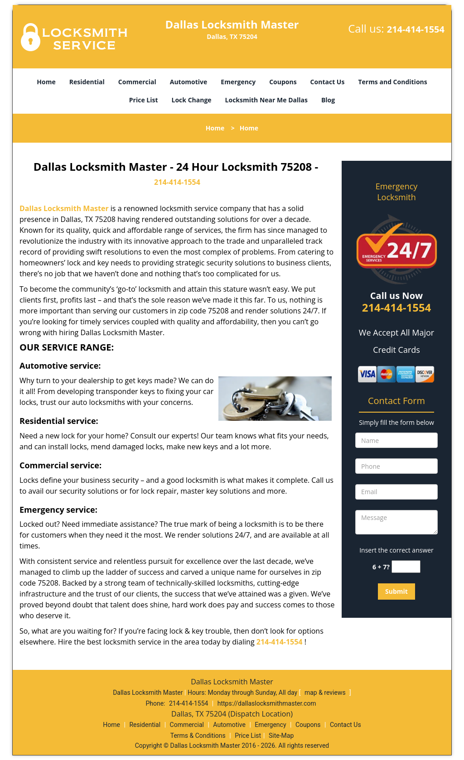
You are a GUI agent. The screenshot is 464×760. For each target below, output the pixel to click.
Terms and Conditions (392, 81)
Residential (87, 81)
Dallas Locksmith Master (64, 208)
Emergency (238, 81)
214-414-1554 (416, 29)
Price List (143, 100)
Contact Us (327, 81)
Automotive (189, 81)
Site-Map (281, 735)
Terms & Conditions (198, 735)
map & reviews (325, 692)
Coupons (282, 81)
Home (46, 81)
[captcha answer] (406, 566)
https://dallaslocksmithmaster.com (267, 703)
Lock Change (192, 100)
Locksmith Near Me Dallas (266, 100)
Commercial (137, 81)
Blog (328, 100)
